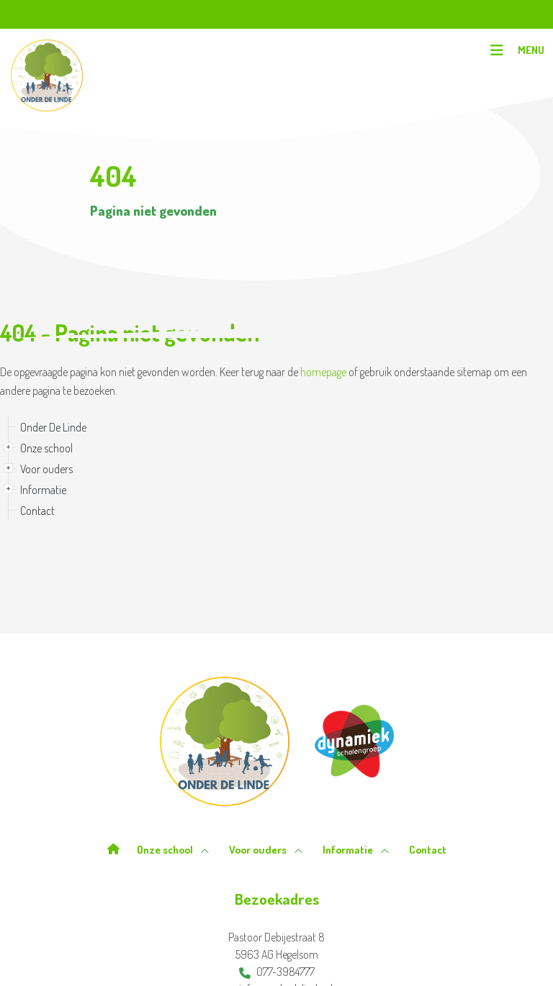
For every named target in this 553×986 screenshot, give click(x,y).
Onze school (46, 448)
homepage (323, 372)
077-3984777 (277, 971)
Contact (37, 510)
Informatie (43, 490)
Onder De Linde (53, 427)
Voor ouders (46, 469)
